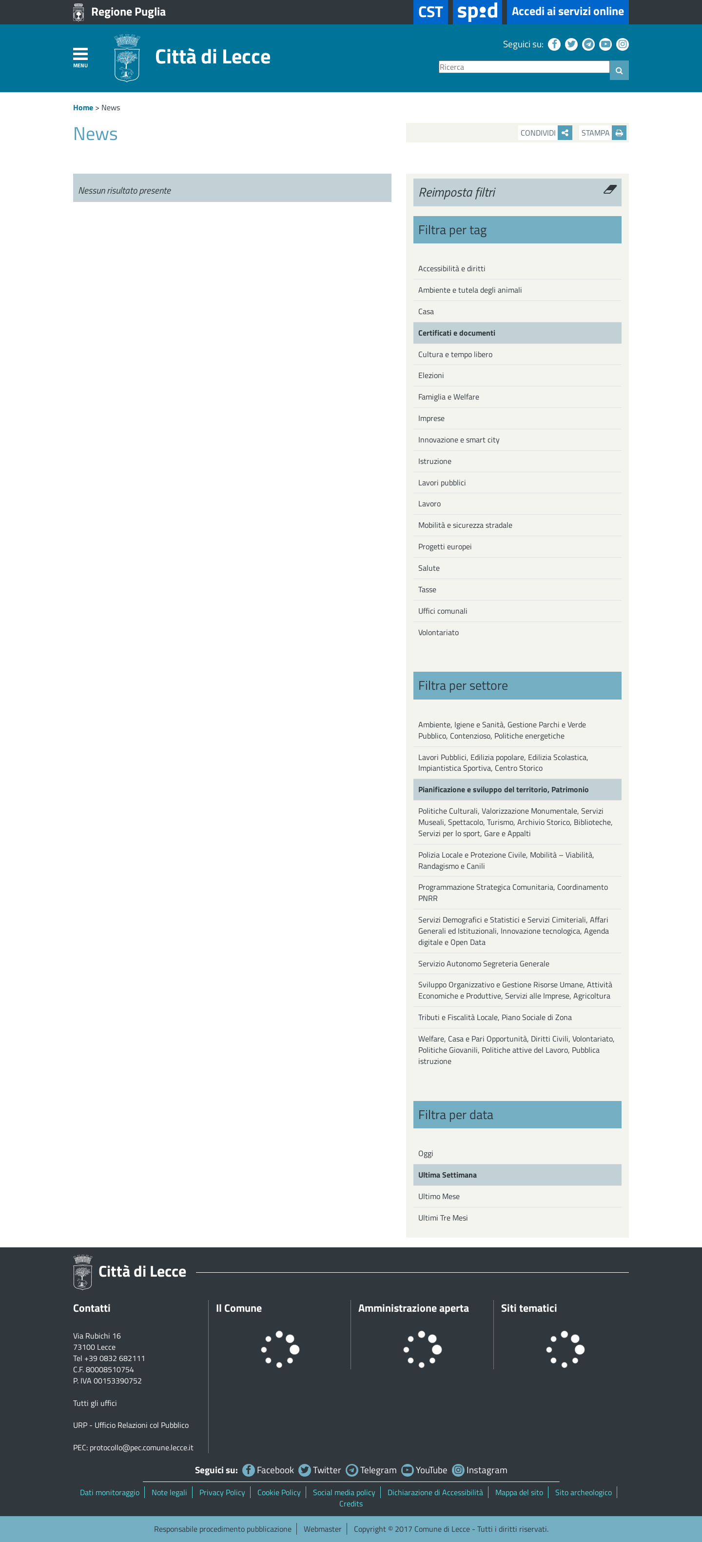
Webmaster (323, 1529)
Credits (351, 1503)
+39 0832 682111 (114, 1358)
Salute (429, 568)
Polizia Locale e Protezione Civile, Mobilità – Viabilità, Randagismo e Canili (506, 860)
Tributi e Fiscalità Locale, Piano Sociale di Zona (495, 1017)
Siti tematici (529, 1308)
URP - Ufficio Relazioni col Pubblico (131, 1425)
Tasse (427, 589)
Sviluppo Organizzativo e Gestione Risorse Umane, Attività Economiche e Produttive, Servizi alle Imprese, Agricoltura (515, 990)
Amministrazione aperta (413, 1308)
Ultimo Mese (439, 1196)
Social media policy (344, 1492)
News (110, 107)
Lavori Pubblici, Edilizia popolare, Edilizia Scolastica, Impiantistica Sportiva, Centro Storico (503, 762)
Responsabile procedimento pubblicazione (223, 1529)
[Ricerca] (524, 67)
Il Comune (239, 1308)
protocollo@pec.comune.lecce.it (142, 1447)
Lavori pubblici (442, 482)
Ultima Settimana (447, 1175)
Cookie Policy (279, 1492)
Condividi (546, 133)
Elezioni (431, 375)
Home (83, 107)
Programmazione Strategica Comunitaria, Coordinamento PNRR (513, 892)
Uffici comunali (443, 611)
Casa (426, 311)
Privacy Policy (222, 1492)
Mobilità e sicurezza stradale (465, 525)
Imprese (431, 418)
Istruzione (434, 461)
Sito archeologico (583, 1492)
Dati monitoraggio (109, 1492)
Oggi (425, 1153)
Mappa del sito (519, 1492)
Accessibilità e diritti (452, 268)
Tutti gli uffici (95, 1403)
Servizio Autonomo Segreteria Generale (483, 963)
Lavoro (429, 503)
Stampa (604, 132)
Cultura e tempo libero (455, 354)
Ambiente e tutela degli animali (470, 290)
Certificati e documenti (456, 333)
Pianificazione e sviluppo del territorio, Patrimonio (503, 789)
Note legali (169, 1492)
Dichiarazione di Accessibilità (435, 1492)
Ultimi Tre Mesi (443, 1217)
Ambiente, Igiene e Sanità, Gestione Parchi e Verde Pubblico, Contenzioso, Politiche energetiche (502, 730)
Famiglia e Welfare (448, 396)
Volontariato (438, 632)
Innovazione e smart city (459, 439)
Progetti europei (445, 546)
